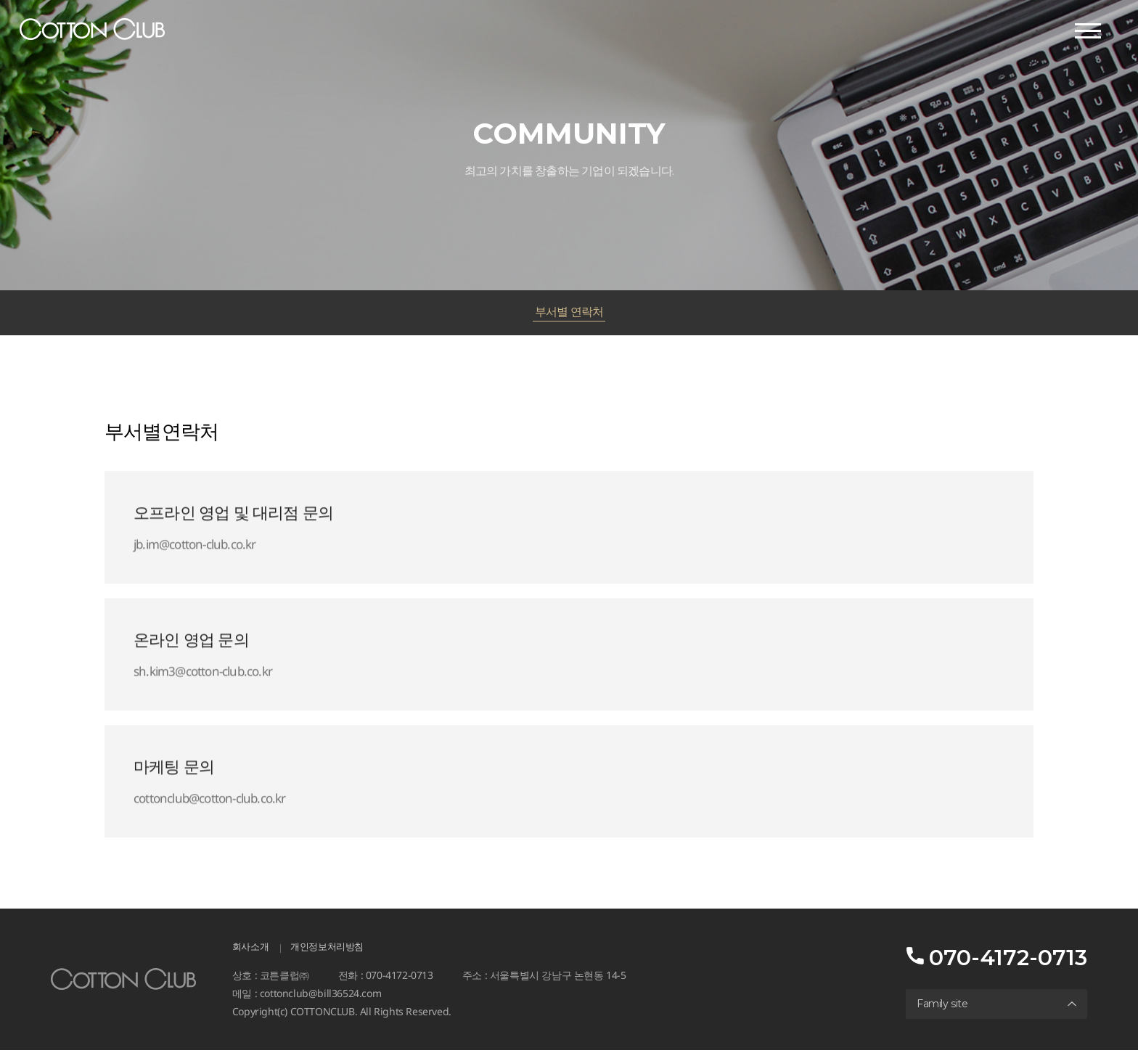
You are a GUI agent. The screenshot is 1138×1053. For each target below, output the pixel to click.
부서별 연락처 (568, 313)
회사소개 (251, 949)
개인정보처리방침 (332, 949)
